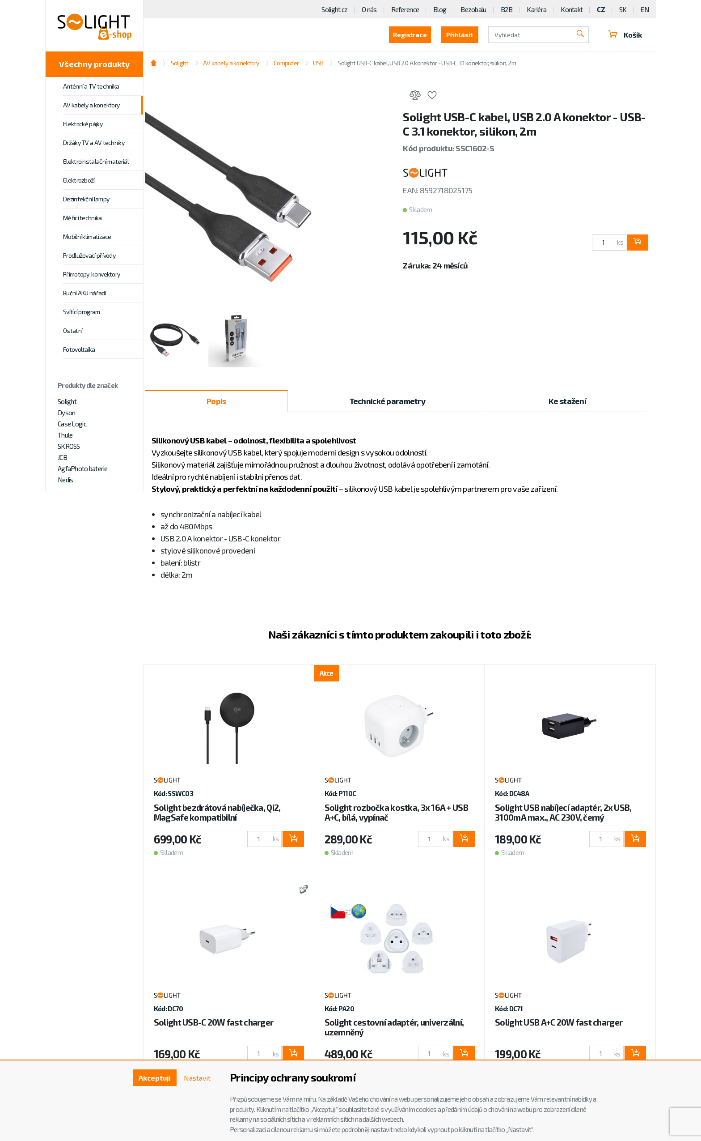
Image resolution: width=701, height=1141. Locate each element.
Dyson (66, 413)
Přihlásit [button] (458, 34)
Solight (67, 401)
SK (623, 9)
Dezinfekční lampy (86, 199)
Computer (286, 63)
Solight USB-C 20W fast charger (213, 1022)
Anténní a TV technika (91, 86)
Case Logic (72, 424)
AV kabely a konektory (91, 105)
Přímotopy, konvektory (91, 274)
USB (318, 63)
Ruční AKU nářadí (84, 293)
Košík (624, 34)
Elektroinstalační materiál (96, 161)
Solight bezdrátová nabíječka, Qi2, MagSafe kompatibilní (217, 812)
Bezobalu (473, 9)
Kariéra (536, 9)
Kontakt (572, 9)
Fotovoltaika (79, 349)
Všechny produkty (94, 64)
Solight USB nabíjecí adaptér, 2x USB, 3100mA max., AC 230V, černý (563, 812)
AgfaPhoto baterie (83, 468)
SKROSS (69, 446)
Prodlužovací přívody (89, 255)
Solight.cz (334, 9)
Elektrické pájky (82, 124)
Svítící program (81, 311)
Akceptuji (154, 1077)
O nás (369, 9)
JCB (62, 457)
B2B (507, 9)
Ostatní (72, 330)
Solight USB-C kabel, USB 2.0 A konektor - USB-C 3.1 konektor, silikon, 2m (427, 63)
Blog (439, 9)
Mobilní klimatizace (87, 236)
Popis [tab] (216, 401)
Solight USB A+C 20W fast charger (558, 1022)
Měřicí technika (82, 217)
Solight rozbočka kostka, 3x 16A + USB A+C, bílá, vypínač (396, 812)
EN (645, 9)
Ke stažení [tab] (567, 401)
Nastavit (196, 1077)
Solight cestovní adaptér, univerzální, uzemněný (394, 1027)
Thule (65, 435)
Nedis (65, 480)
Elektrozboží (79, 180)
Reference (405, 9)
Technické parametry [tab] (387, 401)
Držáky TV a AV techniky (93, 142)
